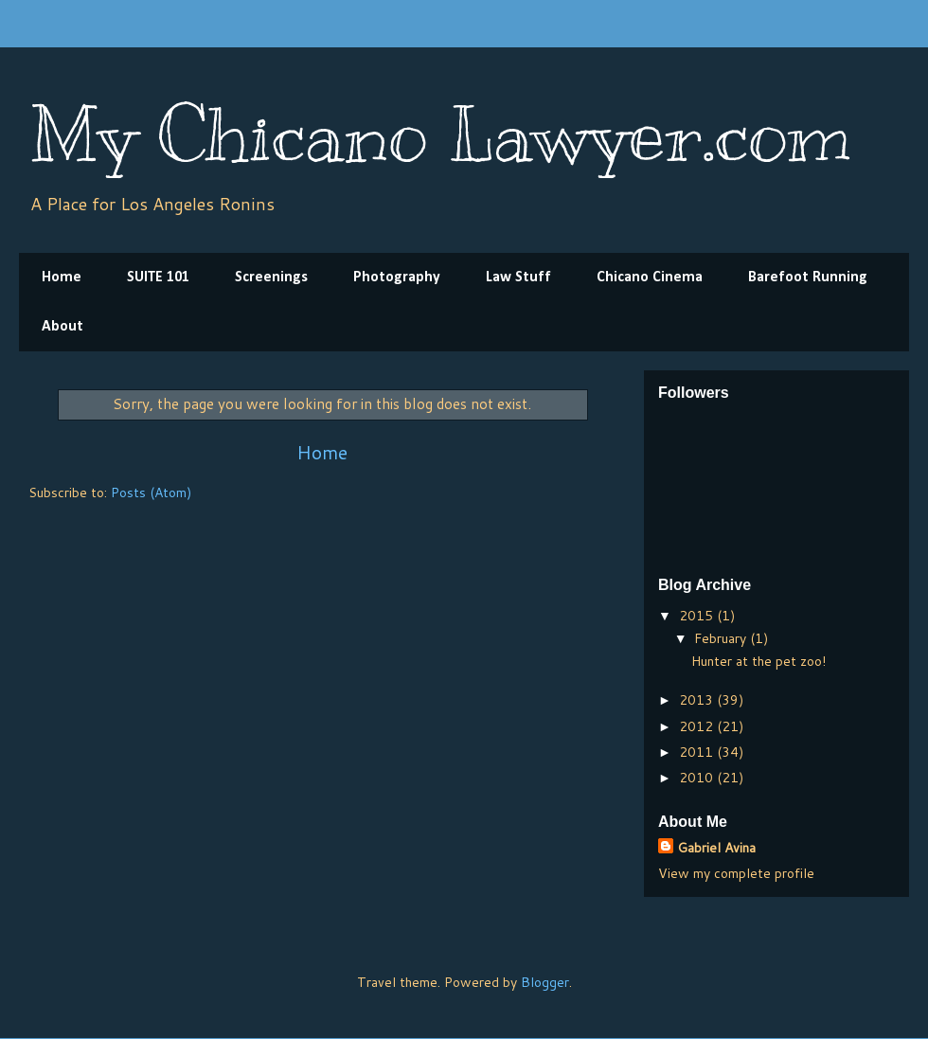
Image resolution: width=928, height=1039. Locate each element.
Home (61, 277)
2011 (698, 752)
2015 (698, 615)
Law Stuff (518, 277)
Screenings (271, 277)
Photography (396, 277)
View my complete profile (736, 873)
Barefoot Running (807, 277)
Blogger (545, 982)
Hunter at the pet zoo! (758, 661)
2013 (698, 699)
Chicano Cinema (650, 277)
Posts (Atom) (151, 492)
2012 (698, 726)
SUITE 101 (158, 277)
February (722, 638)
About (62, 326)
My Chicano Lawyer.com (439, 135)
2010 (698, 777)
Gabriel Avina (716, 847)
